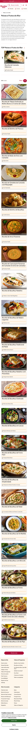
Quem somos (4, 663)
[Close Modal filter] (25, 80)
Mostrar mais (14, 653)
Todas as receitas (7, 12)
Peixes (15, 703)
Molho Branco (4, 703)
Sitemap (3, 682)
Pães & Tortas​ (17, 701)
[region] (14, 720)
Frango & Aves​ (17, 696)
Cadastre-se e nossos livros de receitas (14, 1)
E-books (24, 8)
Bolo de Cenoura (5, 692)
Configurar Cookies (13, 729)
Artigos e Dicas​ (4, 669)
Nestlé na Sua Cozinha (19, 663)
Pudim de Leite (4, 690)
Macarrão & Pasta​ (18, 698)
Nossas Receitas (4, 665)
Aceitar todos (14, 720)
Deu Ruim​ (16, 673)
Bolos (15, 690)
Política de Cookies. (12, 717)
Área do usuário (4, 674)
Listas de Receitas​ (5, 667)
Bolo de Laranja (4, 701)
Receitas (10, 8)
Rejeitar (14, 725)
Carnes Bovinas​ (17, 694)
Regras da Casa (4, 680)
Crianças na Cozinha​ (18, 675)
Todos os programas (18, 677)
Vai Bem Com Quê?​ (18, 670)
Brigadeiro (3, 705)
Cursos (17, 8)
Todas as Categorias (18, 705)
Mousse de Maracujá (6, 696)
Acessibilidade (4, 678)
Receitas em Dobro (18, 665)
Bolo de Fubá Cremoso (6, 694)
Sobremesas (17, 692)
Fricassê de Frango (5, 698)
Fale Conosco (4, 676)
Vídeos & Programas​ (5, 671)
